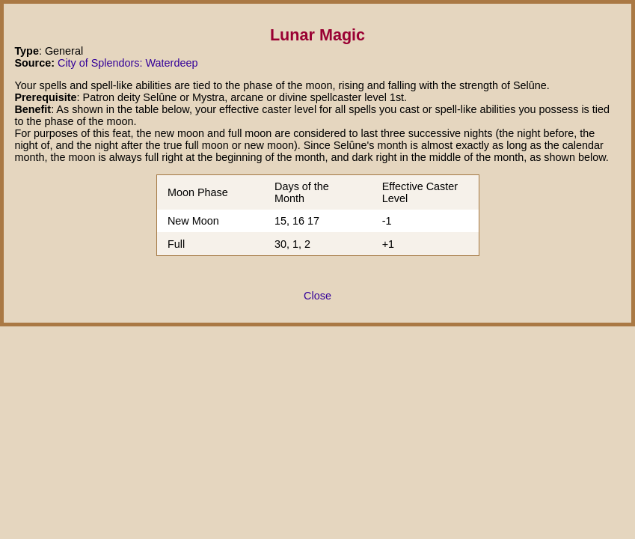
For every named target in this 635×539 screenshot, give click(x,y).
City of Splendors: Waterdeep (127, 63)
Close (317, 296)
